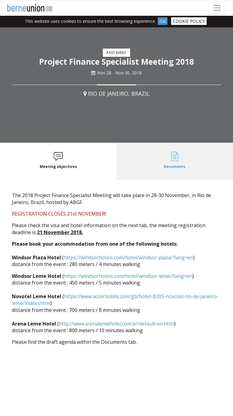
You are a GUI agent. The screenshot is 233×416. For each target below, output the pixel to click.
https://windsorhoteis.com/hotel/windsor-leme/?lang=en (128, 276)
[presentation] (58, 161)
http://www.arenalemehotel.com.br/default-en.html (116, 323)
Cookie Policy (189, 21)
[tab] (58, 161)
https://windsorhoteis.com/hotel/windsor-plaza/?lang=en (128, 257)
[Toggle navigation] (217, 8)
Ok (163, 21)
